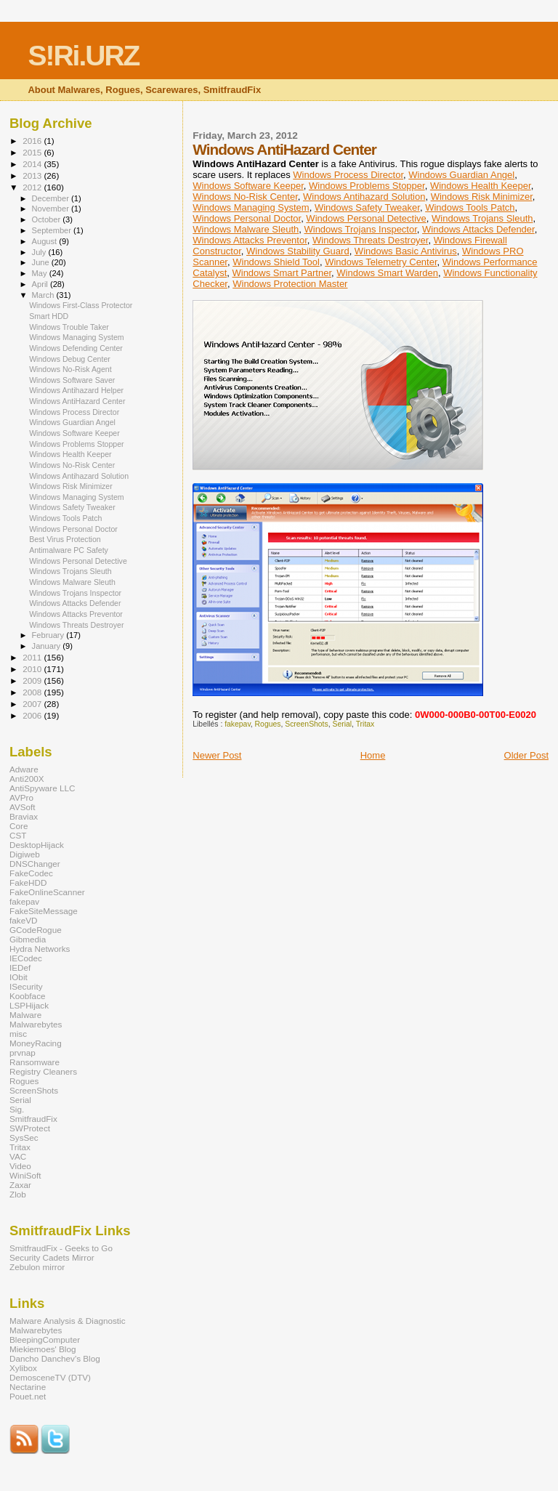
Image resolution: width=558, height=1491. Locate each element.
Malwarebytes (35, 1024)
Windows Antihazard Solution (364, 196)
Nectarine (27, 1386)
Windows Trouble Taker (69, 327)
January (47, 646)
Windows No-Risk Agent (70, 369)
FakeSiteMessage (43, 911)
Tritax (365, 724)
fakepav (238, 724)
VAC (17, 1156)
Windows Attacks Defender (478, 229)
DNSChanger (34, 863)
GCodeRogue (35, 929)
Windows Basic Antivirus (406, 251)
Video (20, 1166)
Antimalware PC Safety (68, 550)
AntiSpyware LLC (42, 788)
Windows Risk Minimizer (482, 196)
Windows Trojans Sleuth (482, 218)
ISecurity (26, 986)
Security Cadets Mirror (51, 1257)
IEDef (20, 967)
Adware (24, 769)
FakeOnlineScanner (47, 892)
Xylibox (23, 1368)
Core (18, 826)
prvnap (22, 1052)
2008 (33, 692)
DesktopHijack (36, 844)
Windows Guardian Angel (461, 174)
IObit (18, 977)
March (44, 295)
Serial (342, 724)
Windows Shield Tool (276, 261)
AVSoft (22, 807)
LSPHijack (29, 1005)
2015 (33, 152)
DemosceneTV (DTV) (50, 1377)
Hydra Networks (39, 948)
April (41, 284)
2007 (33, 703)
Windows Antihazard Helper (76, 390)
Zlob (17, 1194)
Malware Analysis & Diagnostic (67, 1320)
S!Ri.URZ (83, 55)
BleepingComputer (44, 1339)
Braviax (23, 816)
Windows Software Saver (72, 380)
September (53, 230)
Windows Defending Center (76, 348)
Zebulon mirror (37, 1267)
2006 (33, 715)
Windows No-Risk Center (245, 196)
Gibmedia (27, 939)
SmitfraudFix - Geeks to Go (61, 1248)
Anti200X (26, 778)
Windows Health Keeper (480, 185)
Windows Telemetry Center (381, 261)
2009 (33, 680)
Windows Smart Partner (281, 272)
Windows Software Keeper (248, 185)
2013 (33, 175)
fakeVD (23, 920)
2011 (33, 657)
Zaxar (20, 1184)
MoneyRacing (35, 1043)
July (40, 252)
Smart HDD (48, 316)
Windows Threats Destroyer (370, 240)
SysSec (24, 1137)
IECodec (25, 958)
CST (17, 835)
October (47, 219)
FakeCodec (31, 873)
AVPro (21, 797)
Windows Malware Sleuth (246, 229)
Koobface (27, 996)
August (46, 241)
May (40, 273)
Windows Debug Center (69, 359)
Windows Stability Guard (297, 251)
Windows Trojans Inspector (360, 229)
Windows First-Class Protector (80, 305)
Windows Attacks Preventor (250, 240)
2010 (33, 669)
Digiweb (24, 854)
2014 (33, 164)
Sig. (16, 1109)
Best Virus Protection (65, 539)
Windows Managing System (251, 207)
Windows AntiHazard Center (77, 401)
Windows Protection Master (289, 283)
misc (18, 1033)
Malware (25, 1014)
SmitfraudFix (33, 1118)
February (49, 635)
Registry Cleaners (43, 1071)
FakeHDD (27, 882)
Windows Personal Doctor (247, 218)
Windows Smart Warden (387, 272)
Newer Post (217, 755)
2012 (33, 187)
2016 (33, 140)
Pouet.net (27, 1396)
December (51, 198)
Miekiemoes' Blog (42, 1349)
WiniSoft (25, 1175)
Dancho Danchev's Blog (54, 1358)
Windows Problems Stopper (367, 185)
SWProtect (29, 1128)
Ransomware (34, 1062)
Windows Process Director (348, 174)
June (42, 262)
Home (373, 755)
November (51, 208)
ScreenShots (306, 724)
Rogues (268, 724)
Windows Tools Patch (469, 207)
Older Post (526, 755)
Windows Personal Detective (366, 218)
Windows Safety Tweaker (367, 207)
